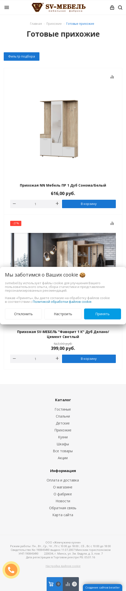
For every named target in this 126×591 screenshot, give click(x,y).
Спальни (63, 416)
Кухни (63, 437)
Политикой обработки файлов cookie (62, 301)
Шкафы (63, 444)
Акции (63, 457)
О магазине (62, 487)
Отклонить (23, 313)
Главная (36, 24)
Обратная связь (62, 508)
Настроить (63, 313)
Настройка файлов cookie (63, 566)
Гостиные (63, 409)
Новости (63, 501)
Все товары (63, 451)
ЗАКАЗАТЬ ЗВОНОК (13, 570)
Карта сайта (62, 514)
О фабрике (63, 494)
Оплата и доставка (63, 480)
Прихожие (62, 430)
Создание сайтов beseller (102, 587)
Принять (102, 313)
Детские (63, 423)
